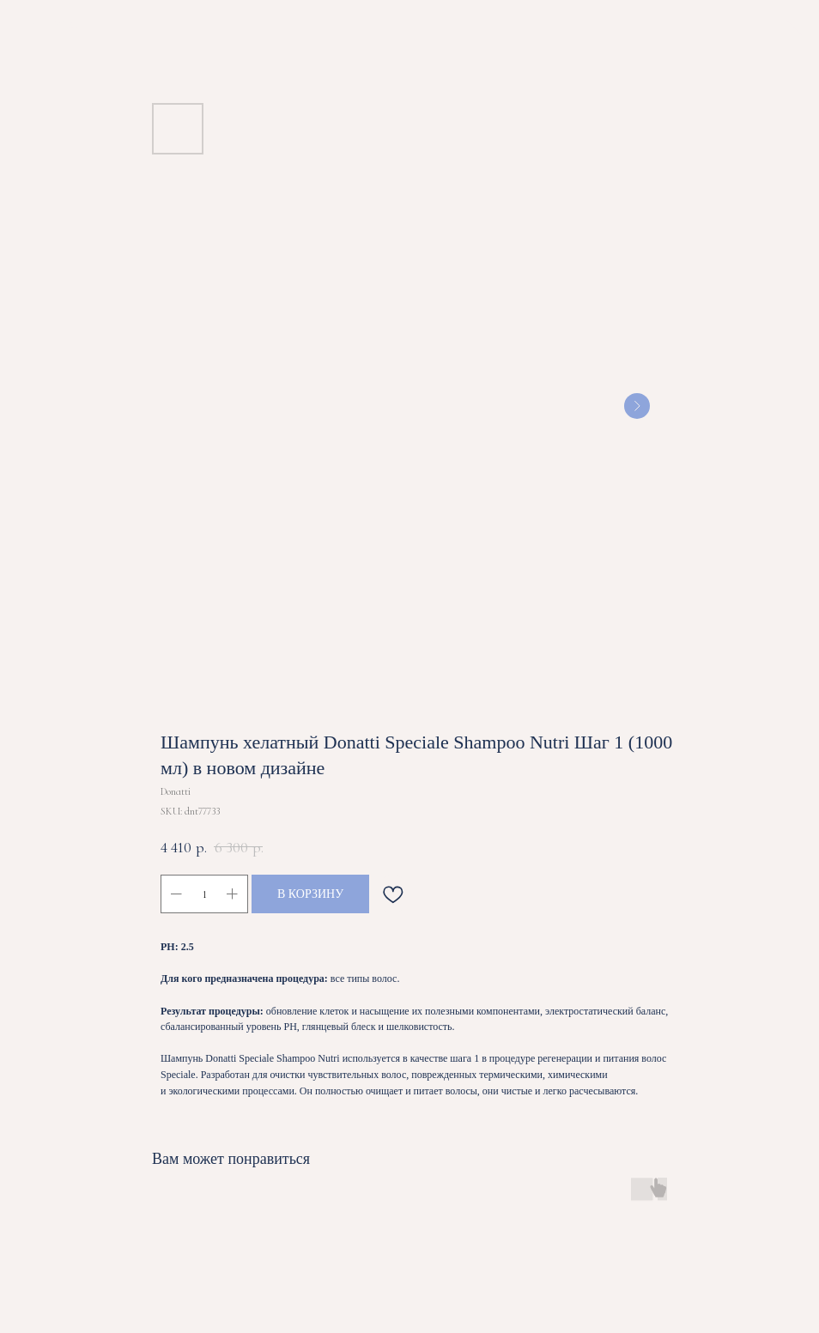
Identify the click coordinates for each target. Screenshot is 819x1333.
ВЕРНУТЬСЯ (56, 25)
